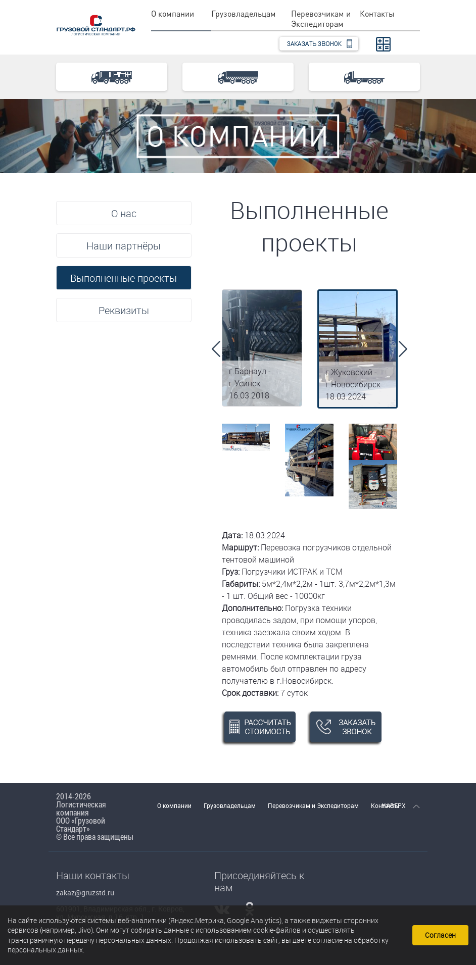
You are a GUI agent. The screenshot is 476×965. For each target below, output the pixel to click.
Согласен (440, 935)
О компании (172, 14)
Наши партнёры (123, 245)
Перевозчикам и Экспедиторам (321, 19)
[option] (262, 348)
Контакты (377, 14)
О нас (123, 213)
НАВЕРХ (401, 805)
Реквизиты (124, 310)
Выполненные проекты (123, 278)
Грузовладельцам (243, 14)
